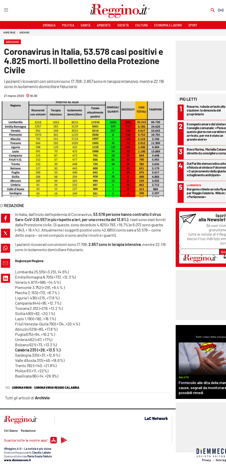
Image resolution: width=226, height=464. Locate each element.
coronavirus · (22, 387)
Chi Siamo (11, 430)
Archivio (24, 32)
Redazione (28, 430)
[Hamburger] (2, 9)
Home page (9, 32)
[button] (5, 218)
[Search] (213, 10)
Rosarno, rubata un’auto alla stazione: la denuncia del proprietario (206, 110)
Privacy (206, 460)
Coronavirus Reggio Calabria (56, 387)
